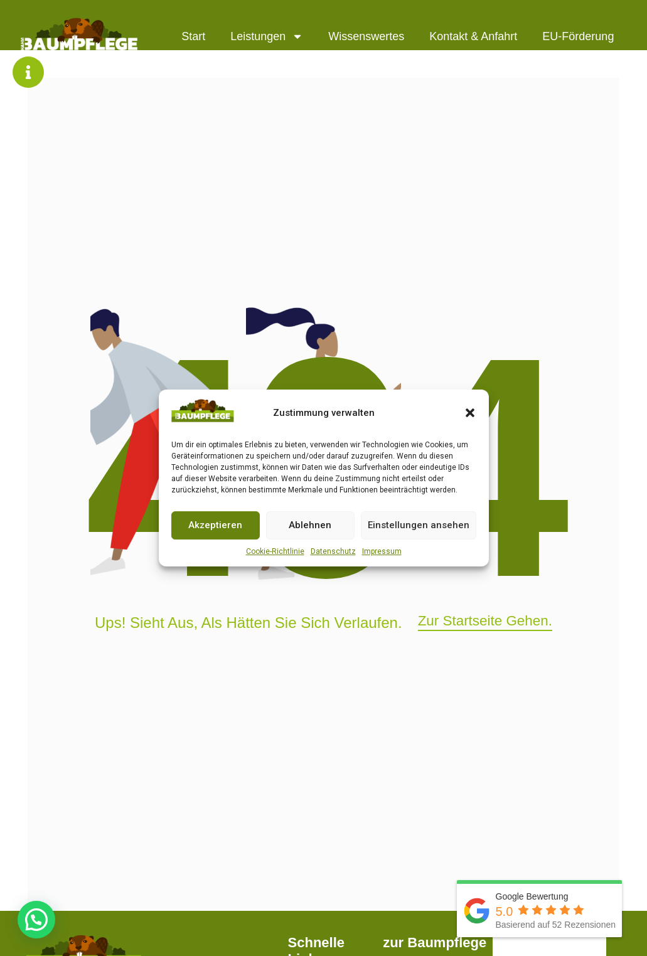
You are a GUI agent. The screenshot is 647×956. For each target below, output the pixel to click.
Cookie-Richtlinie (275, 551)
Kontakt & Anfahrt (473, 36)
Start (193, 36)
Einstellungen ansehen (418, 525)
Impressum (382, 551)
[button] (470, 412)
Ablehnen (310, 525)
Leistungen (266, 36)
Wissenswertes (366, 36)
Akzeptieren (215, 525)
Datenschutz (333, 551)
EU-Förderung (578, 36)
